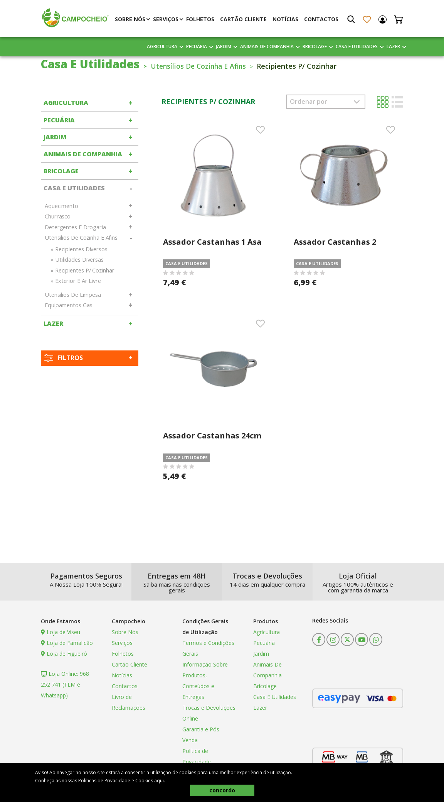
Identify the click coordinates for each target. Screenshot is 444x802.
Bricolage (315, 46)
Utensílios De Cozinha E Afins (202, 66)
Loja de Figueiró (64, 653)
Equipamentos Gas (68, 305)
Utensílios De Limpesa (73, 294)
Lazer (393, 46)
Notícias (285, 19)
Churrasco (58, 216)
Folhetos (200, 19)
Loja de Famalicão (67, 642)
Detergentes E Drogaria (75, 227)
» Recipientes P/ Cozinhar (82, 270)
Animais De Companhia (267, 46)
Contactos (321, 19)
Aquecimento (61, 206)
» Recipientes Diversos (79, 249)
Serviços (165, 19)
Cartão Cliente (243, 19)
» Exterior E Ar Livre (75, 280)
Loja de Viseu (60, 632)
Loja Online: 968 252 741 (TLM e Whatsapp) (65, 684)
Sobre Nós (130, 19)
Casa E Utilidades (357, 46)
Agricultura (162, 46)
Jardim (223, 46)
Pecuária (196, 46)
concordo (222, 790)
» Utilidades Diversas (77, 259)
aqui (159, 780)
